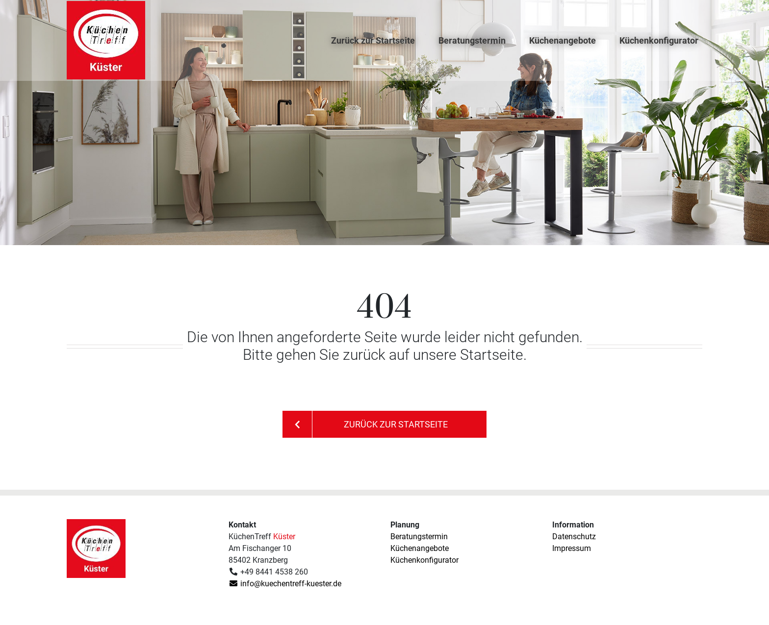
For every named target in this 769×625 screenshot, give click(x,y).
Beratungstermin (472, 47)
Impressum (571, 548)
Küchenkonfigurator (658, 47)
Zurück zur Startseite (373, 47)
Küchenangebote (562, 47)
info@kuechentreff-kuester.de (285, 583)
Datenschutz (574, 536)
